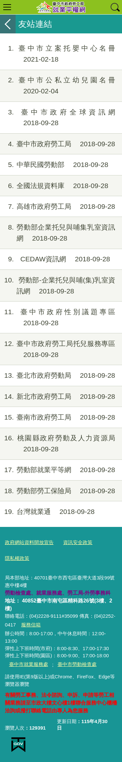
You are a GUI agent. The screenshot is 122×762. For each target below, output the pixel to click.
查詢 (115, 7)
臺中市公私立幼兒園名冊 (57, 86)
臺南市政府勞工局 (57, 417)
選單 (7, 7)
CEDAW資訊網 (55, 259)
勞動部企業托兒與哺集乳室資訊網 (57, 233)
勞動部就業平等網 (57, 469)
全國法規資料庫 (54, 185)
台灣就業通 (47, 511)
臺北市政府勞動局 (57, 375)
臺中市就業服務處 (28, 664)
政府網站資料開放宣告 (29, 542)
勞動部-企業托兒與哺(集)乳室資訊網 (57, 286)
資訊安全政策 (77, 542)
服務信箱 (31, 624)
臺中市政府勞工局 (57, 143)
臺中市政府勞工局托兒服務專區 (57, 349)
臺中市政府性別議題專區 (57, 317)
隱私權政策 (17, 558)
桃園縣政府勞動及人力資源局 (57, 444)
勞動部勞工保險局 (57, 490)
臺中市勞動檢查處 (77, 664)
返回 (8, 24)
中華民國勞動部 (54, 164)
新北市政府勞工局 (57, 396)
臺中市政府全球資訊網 (57, 118)
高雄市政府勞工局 (57, 206)
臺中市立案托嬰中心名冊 (57, 54)
